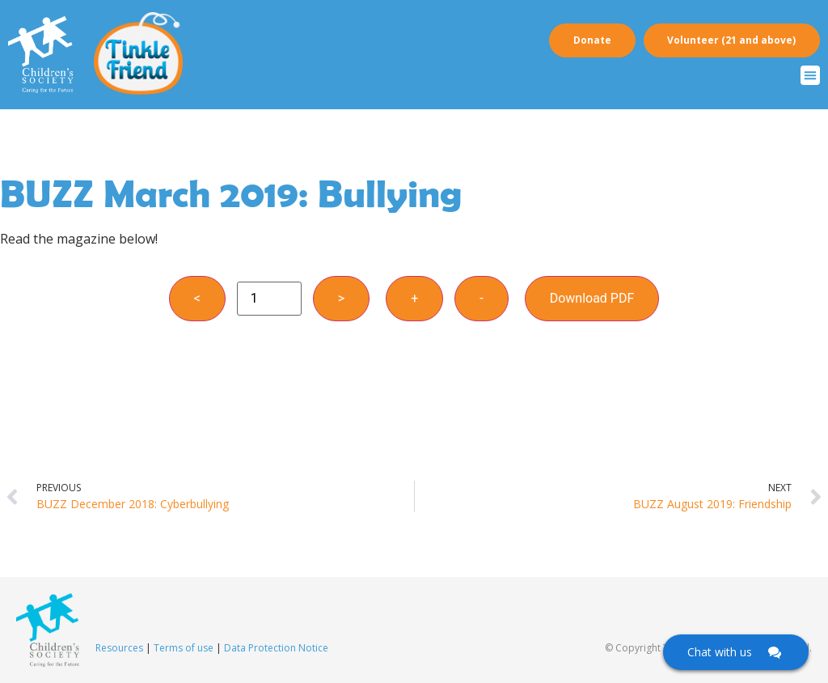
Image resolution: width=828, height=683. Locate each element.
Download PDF (592, 298)
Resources (119, 648)
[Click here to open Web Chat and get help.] (736, 652)
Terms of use (183, 648)
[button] (810, 75)
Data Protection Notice (276, 648)
